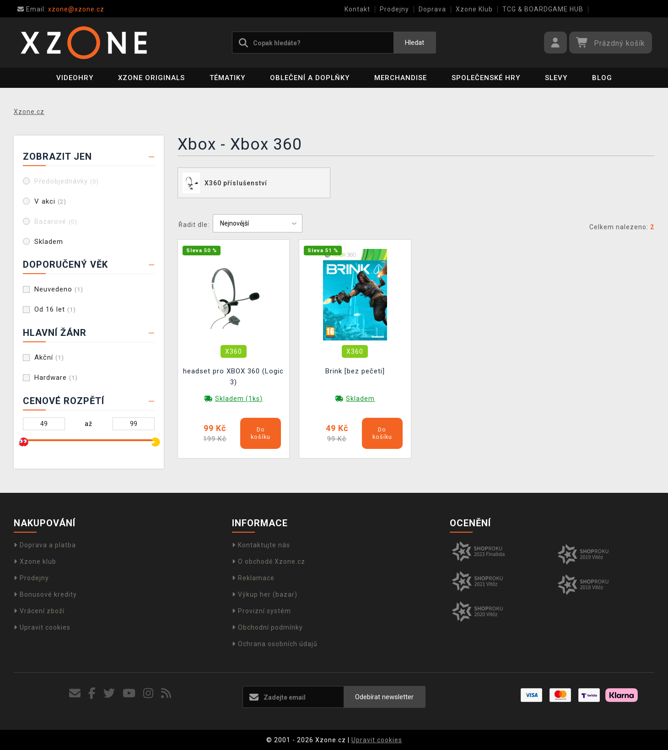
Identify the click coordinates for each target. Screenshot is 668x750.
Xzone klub (35, 561)
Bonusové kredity (45, 594)
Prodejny (394, 9)
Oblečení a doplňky (310, 78)
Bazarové (55, 221)
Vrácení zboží (39, 611)
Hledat (414, 42)
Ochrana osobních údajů (275, 643)
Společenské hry (486, 78)
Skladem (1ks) (239, 398)
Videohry (74, 78)
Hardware (56, 377)
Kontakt (357, 9)
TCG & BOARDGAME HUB (542, 9)
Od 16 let (55, 309)
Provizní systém (261, 611)
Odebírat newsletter (384, 697)
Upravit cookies (42, 627)
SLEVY (556, 78)
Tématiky (227, 78)
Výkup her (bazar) (264, 594)
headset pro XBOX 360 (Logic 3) (233, 376)
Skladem (48, 241)
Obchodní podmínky (267, 627)
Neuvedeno (58, 289)
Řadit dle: (194, 224)
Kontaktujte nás (261, 545)
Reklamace (253, 578)
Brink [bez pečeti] (355, 371)
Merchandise (400, 78)
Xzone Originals (151, 78)
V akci (50, 201)
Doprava (432, 9)
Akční (49, 357)
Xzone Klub (474, 9)
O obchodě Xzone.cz (268, 561)
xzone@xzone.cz (60, 9)
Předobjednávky (66, 181)
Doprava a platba (45, 545)
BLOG (602, 78)
